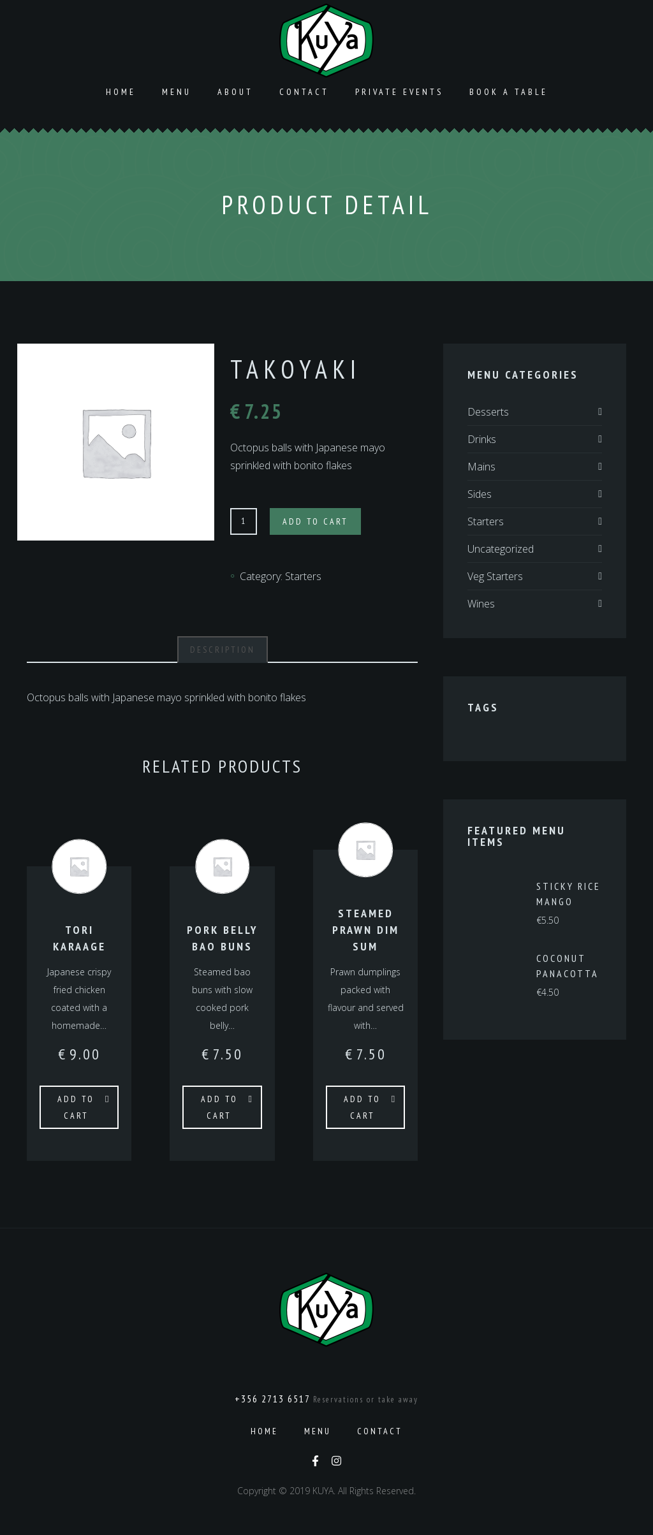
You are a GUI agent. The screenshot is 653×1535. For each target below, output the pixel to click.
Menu (176, 92)
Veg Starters (495, 576)
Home (121, 92)
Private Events (399, 92)
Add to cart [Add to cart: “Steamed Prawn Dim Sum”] (362, 1107)
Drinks (481, 439)
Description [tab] (222, 649)
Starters (303, 576)
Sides (479, 494)
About (235, 92)
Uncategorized (500, 549)
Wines (481, 604)
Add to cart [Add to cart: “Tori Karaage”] (75, 1107)
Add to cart (315, 521)
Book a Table (508, 92)
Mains (481, 467)
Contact (304, 92)
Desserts (488, 412)
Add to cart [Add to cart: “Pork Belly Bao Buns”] (219, 1107)
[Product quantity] (243, 521)
